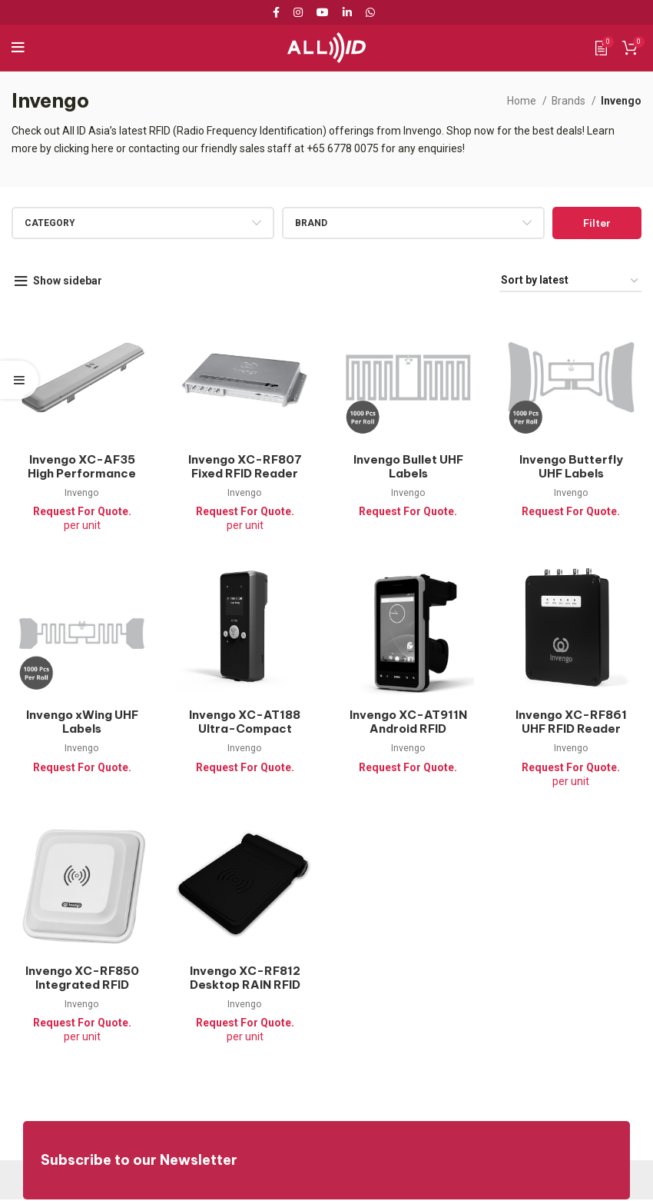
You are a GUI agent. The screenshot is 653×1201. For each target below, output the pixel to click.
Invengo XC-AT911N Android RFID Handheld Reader (408, 730)
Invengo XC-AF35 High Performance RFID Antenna (81, 474)
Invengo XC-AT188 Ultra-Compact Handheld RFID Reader (244, 737)
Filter (597, 223)
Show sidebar (68, 281)
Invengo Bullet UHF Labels (408, 467)
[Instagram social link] (298, 12)
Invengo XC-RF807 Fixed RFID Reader (244, 467)
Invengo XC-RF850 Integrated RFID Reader (82, 986)
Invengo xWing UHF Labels (81, 723)
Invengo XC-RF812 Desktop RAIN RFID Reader (244, 986)
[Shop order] (570, 281)
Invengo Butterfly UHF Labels (571, 467)
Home (522, 101)
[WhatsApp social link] (370, 12)
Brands (569, 101)
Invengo (81, 493)
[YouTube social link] (323, 12)
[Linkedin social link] (347, 12)
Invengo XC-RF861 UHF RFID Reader (571, 723)
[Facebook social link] (279, 12)
